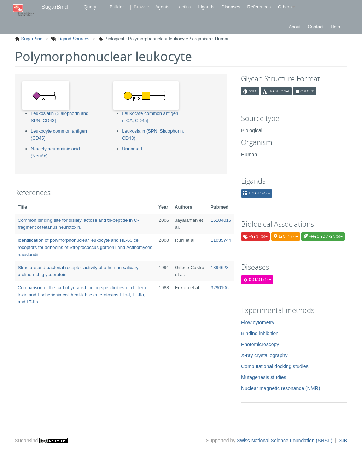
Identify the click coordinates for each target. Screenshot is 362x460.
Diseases (230, 7)
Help (335, 26)
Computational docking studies (275, 366)
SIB (343, 440)
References (259, 7)
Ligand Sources (72, 38)
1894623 (220, 267)
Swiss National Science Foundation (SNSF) (285, 440)
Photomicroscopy (260, 344)
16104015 (221, 220)
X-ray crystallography (264, 355)
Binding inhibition (260, 333)
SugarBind (54, 7)
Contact (315, 26)
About (294, 26)
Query (90, 7)
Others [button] (286, 7)
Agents (162, 7)
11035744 (221, 240)
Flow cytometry (257, 322)
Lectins (183, 7)
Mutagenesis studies (263, 377)
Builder (117, 7)
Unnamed (132, 148)
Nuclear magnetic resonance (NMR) (280, 388)
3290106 (220, 287)
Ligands (206, 7)
